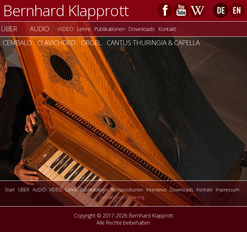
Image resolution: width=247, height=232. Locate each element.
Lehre (84, 29)
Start (10, 190)
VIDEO (65, 29)
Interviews (156, 190)
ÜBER (23, 190)
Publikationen (109, 29)
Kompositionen (127, 190)
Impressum (227, 190)
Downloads (141, 29)
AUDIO (39, 28)
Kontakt (167, 29)
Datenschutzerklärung (121, 197)
